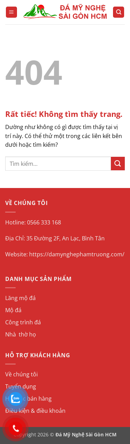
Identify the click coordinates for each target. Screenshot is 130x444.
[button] (11, 12)
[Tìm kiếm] (118, 12)
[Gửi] (118, 163)
